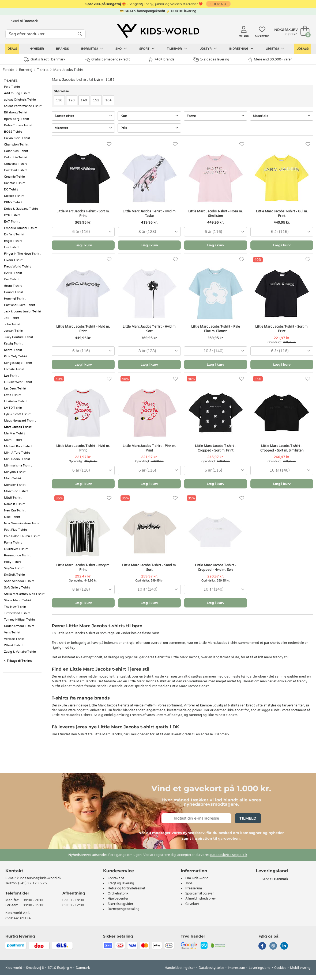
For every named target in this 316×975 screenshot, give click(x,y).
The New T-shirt (15, 607)
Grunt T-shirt (13, 286)
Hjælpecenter (118, 898)
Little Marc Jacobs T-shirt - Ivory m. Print (83, 567)
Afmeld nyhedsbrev (200, 898)
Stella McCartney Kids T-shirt (24, 594)
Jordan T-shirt (13, 330)
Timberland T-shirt (17, 613)
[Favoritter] (109, 144)
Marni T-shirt (13, 440)
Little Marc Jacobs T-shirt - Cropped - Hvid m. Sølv (215, 567)
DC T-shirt (11, 189)
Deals (12, 49)
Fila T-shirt (11, 247)
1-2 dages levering (211, 59)
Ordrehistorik (118, 893)
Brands (62, 49)
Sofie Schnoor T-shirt (19, 581)
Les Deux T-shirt (15, 388)
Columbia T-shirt (15, 157)
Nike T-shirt (12, 517)
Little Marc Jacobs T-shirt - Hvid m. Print (83, 329)
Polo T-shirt (12, 87)
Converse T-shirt (15, 164)
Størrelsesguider (120, 904)
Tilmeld (248, 818)
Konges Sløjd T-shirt (18, 363)
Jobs (189, 883)
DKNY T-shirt (13, 202)
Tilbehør (177, 49)
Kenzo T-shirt (13, 350)
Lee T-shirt (11, 375)
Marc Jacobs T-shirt (68, 70)
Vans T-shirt (12, 632)
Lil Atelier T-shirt (15, 401)
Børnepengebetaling (124, 909)
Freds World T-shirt (17, 266)
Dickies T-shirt (14, 196)
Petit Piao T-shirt (15, 530)
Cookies (280, 968)
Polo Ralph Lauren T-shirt (22, 536)
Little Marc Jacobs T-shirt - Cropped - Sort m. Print (215, 448)
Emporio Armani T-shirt (20, 228)
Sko (121, 49)
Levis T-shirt (12, 395)
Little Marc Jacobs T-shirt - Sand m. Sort (149, 567)
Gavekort (192, 904)
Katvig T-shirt (13, 343)
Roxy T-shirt (12, 562)
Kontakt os (116, 878)
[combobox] (83, 231)
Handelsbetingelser (180, 968)
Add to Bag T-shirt (17, 93)
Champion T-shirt (16, 144)
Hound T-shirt (13, 292)
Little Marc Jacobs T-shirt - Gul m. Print (282, 213)
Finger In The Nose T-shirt (22, 253)
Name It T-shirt (14, 504)
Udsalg (302, 49)
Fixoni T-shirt (13, 260)
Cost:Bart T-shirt (15, 170)
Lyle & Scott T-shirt (17, 414)
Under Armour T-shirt (19, 626)
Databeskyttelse (211, 968)
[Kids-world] (158, 31)
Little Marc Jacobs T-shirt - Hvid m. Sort (149, 329)
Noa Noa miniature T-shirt (22, 523)
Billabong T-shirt (15, 112)
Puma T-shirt (13, 542)
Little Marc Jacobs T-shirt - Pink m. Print (149, 448)
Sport (147, 49)
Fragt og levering (121, 883)
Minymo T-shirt (14, 472)
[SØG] (79, 34)
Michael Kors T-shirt (18, 446)
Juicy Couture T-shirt (18, 337)
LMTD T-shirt (13, 408)
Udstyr (208, 49)
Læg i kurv (83, 245)
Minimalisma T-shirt (18, 465)
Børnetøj (92, 49)
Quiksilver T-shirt (16, 549)
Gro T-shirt (11, 279)
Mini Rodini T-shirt (17, 459)
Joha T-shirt (12, 324)
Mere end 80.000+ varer (270, 60)
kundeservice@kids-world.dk (39, 878)
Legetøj (275, 49)
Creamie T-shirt (14, 176)
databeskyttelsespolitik (228, 855)
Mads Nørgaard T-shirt (20, 420)
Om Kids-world (197, 878)
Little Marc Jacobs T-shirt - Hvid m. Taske (149, 213)
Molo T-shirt (12, 478)
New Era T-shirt (14, 510)
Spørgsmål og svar (199, 893)
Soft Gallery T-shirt (17, 587)
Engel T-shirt (13, 241)
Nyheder (36, 49)
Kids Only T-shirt (15, 356)
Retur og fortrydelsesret (126, 888)
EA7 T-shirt (12, 221)
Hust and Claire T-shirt (19, 305)
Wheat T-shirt (13, 645)
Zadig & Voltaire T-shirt (20, 651)
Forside (8, 70)
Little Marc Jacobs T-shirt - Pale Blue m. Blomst (215, 329)
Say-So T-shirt (14, 568)
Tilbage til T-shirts (18, 661)
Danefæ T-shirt (14, 183)
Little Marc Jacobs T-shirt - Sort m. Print (83, 213)
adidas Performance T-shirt (23, 106)
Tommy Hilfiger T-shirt (19, 619)
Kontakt (14, 870)
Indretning (241, 49)
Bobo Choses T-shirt (18, 125)
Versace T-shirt (14, 639)
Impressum (236, 968)
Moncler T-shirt (14, 485)
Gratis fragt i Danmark (44, 60)
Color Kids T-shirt (16, 151)
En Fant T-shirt (14, 234)
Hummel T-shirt (14, 298)
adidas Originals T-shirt (20, 99)
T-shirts (42, 70)
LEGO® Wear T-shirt (18, 382)
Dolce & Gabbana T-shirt (21, 209)
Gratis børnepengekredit (107, 60)
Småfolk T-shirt (14, 574)
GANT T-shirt (13, 273)
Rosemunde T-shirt (17, 555)
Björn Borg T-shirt (16, 119)
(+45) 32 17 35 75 (32, 883)
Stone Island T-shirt (17, 600)
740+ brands (161, 60)
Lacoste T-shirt (14, 369)
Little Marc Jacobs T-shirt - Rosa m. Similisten (215, 213)
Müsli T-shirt (12, 497)
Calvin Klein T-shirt (17, 138)
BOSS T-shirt (13, 131)
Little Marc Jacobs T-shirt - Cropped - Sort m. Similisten (281, 448)
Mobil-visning (300, 968)
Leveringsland (259, 968)
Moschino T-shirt (16, 491)
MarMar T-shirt (14, 433)
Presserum (193, 888)
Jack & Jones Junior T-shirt (22, 311)
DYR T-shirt (12, 215)
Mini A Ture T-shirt (17, 452)
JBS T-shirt (11, 318)
